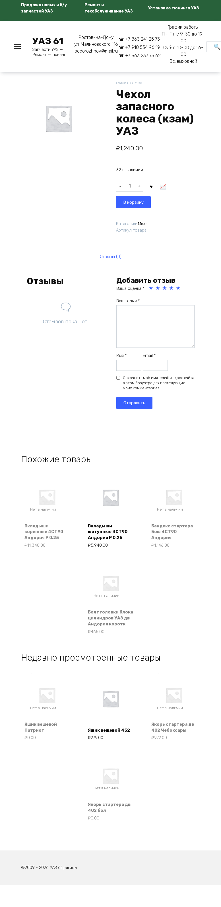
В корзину (164, 187)
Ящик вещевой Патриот (43, 745)
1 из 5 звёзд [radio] (151, 289)
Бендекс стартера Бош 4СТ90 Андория (171, 533)
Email (149, 356)
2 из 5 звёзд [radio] (158, 289)
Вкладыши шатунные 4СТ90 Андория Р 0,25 (109, 533)
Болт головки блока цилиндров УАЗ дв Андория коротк (110, 625)
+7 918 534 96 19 (142, 47)
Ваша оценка (130, 289)
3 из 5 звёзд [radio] (165, 289)
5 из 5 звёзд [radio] (178, 289)
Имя (121, 356)
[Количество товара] (129, 187)
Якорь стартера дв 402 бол (108, 827)
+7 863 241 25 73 (142, 39)
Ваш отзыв (128, 301)
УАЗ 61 (47, 41)
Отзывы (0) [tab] (110, 256)
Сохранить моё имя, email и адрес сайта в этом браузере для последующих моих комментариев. (158, 383)
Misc (140, 83)
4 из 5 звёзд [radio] (172, 289)
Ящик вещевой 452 (106, 745)
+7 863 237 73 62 (143, 55)
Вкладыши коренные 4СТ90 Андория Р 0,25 (45, 533)
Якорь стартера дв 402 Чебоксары (171, 742)
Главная (122, 83)
